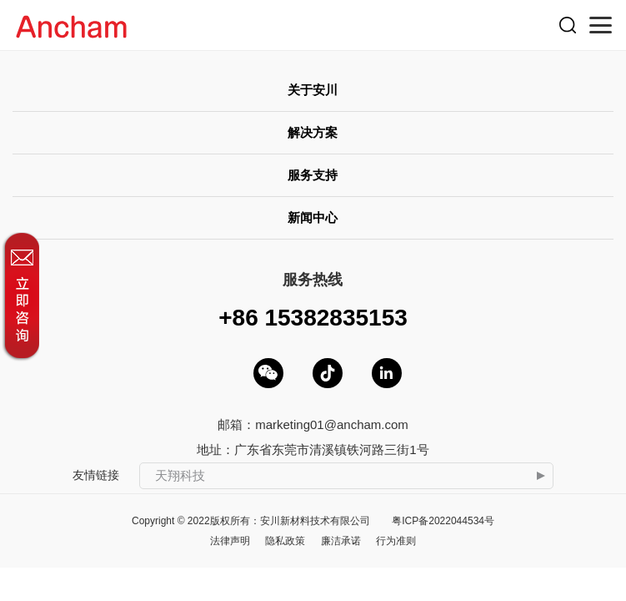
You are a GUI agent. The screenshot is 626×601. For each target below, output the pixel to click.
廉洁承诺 (341, 541)
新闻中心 (313, 217)
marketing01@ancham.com (331, 424)
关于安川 (313, 90)
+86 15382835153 (313, 318)
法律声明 (230, 541)
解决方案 (313, 132)
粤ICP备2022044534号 (443, 521)
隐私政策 (285, 541)
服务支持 (313, 175)
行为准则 (396, 541)
